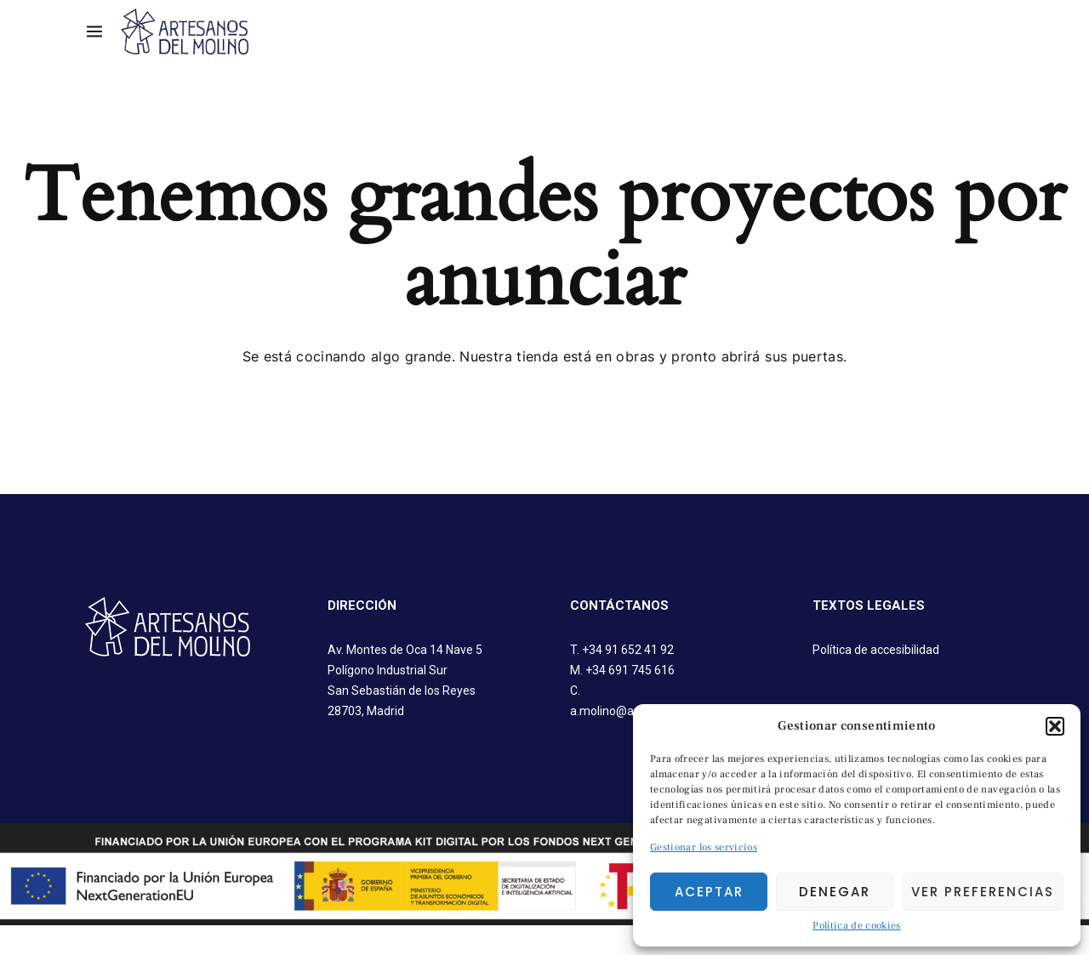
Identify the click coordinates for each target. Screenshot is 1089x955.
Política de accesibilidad (875, 650)
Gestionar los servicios (703, 847)
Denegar (834, 892)
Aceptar (709, 892)
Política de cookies (856, 925)
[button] (1054, 726)
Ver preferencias (982, 892)
